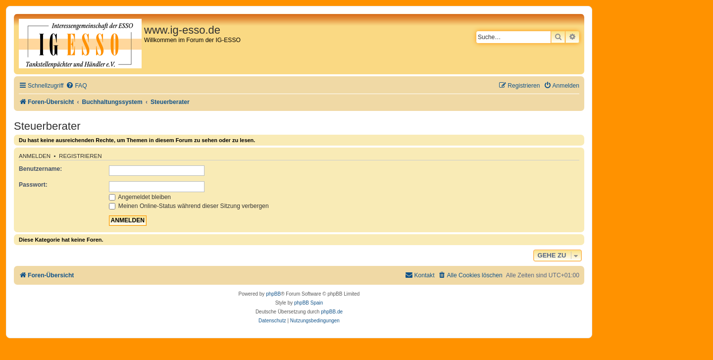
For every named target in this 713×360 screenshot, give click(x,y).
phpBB (273, 294)
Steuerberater (47, 126)
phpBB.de (332, 311)
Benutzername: (40, 168)
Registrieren (80, 156)
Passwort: (33, 184)
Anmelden (35, 156)
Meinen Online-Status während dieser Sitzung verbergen (189, 206)
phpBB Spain (308, 303)
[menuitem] (76, 86)
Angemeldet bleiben (140, 197)
